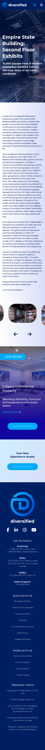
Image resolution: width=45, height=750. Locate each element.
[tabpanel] (22, 382)
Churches (22, 620)
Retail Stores (22, 633)
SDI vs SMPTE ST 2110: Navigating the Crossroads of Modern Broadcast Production (22, 709)
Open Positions (22, 669)
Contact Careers (23, 675)
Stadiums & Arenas (22, 639)
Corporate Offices (22, 614)
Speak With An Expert (22, 467)
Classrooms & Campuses (22, 607)
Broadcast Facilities (22, 601)
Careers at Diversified (22, 656)
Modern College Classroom (22, 699)
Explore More (11, 412)
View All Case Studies (23, 426)
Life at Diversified (22, 662)
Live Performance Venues (22, 627)
